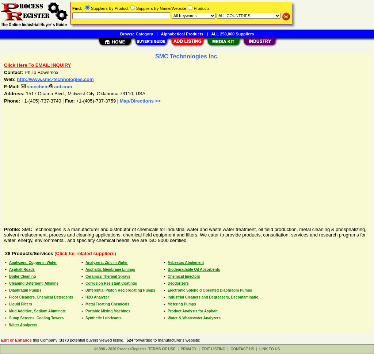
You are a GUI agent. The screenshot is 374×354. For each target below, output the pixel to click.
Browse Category (136, 34)
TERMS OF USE (162, 349)
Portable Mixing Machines (107, 311)
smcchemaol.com (46, 86)
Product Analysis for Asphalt (193, 311)
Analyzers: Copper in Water (33, 263)
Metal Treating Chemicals (107, 304)
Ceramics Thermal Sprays (107, 276)
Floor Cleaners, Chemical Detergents (41, 297)
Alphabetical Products (182, 34)
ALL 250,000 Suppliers (232, 34)
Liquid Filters (20, 304)
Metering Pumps (182, 304)
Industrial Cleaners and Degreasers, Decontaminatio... (215, 297)
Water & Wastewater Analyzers (194, 318)
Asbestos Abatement (186, 263)
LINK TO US (269, 349)
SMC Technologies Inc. (187, 56)
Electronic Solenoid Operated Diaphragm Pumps (210, 290)
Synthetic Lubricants (103, 318)
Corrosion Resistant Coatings (111, 283)
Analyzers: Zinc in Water (106, 263)
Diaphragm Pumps (25, 290)
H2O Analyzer (97, 297)
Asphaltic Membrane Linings (110, 270)
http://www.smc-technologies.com (55, 79)
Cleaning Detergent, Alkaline (33, 283)
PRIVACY (189, 349)
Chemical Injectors (184, 276)
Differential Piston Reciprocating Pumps (120, 290)
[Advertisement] (187, 163)
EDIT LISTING (213, 349)
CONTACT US (242, 349)
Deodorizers (178, 283)
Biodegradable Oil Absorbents (194, 270)
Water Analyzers (23, 325)
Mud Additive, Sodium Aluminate (37, 311)
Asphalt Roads (22, 270)
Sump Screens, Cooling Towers (36, 318)
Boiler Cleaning (22, 276)
